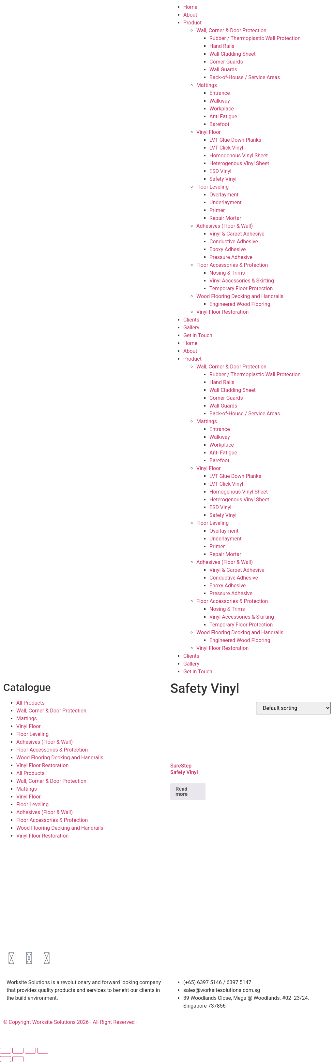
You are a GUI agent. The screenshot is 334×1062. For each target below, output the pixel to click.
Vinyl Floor (208, 132)
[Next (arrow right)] (17, 1059)
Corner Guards (226, 62)
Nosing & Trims (227, 273)
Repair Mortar (225, 218)
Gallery (191, 327)
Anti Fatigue (223, 116)
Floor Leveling (212, 187)
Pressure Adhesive (230, 257)
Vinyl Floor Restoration (222, 312)
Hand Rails (222, 46)
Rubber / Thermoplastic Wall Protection (255, 38)
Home (190, 7)
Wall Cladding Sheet (232, 54)
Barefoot (219, 124)
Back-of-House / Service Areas (244, 77)
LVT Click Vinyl (226, 148)
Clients (191, 320)
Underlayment (225, 202)
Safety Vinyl (222, 179)
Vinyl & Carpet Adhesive (237, 234)
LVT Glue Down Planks (235, 140)
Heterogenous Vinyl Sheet (239, 163)
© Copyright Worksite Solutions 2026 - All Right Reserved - (70, 1022)
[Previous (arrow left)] (5, 1059)
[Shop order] (293, 708)
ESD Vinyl (220, 171)
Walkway (219, 101)
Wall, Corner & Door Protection (231, 30)
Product (192, 23)
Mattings (206, 85)
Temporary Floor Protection (241, 288)
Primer (217, 210)
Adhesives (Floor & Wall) (224, 226)
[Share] (30, 1051)
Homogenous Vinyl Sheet (238, 155)
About (190, 15)
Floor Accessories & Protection (232, 265)
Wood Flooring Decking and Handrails (239, 296)
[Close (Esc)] (42, 1051)
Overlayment (223, 195)
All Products (30, 703)
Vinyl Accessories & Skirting (241, 281)
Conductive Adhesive (233, 241)
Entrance (219, 93)
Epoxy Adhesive (227, 249)
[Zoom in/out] (5, 1051)
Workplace (221, 109)
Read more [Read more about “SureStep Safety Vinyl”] (181, 791)
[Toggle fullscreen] (17, 1051)
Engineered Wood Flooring (239, 304)
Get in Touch (197, 335)
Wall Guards (223, 69)
